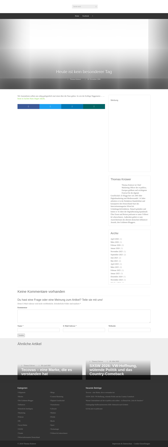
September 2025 (117, 255)
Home (77, 16)
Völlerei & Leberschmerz (59, 433)
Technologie (55, 429)
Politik (53, 417)
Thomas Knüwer (75, 79)
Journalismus (55, 405)
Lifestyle (54, 409)
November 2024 (117, 280)
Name (20, 326)
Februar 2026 (116, 245)
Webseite (112, 326)
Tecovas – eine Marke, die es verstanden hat (100, 392)
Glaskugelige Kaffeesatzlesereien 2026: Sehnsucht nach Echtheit (107, 405)
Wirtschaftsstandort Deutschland (29, 437)
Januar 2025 (115, 273)
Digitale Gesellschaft (58, 400)
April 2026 (115, 239)
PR (19, 421)
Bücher (20, 396)
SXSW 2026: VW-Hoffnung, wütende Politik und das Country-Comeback (110, 396)
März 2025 (115, 267)
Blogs (53, 392)
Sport (52, 425)
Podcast (21, 417)
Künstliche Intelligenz (25, 409)
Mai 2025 (114, 261)
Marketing (21, 413)
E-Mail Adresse (69, 326)
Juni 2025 (114, 258)
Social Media (22, 425)
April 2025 (115, 264)
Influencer (21, 405)
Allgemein (21, 392)
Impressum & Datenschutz (122, 444)
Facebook (85, 16)
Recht (53, 421)
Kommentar (22, 308)
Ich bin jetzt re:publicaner (94, 409)
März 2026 (115, 242)
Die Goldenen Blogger (25, 400)
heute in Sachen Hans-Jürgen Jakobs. (31, 99)
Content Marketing (57, 396)
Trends (20, 433)
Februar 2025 (116, 270)
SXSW (20, 429)
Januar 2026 (115, 248)
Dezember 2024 (116, 277)
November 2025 (117, 251)
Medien (53, 413)
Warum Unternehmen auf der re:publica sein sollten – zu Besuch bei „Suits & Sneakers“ (115, 400)
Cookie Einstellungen (142, 444)
